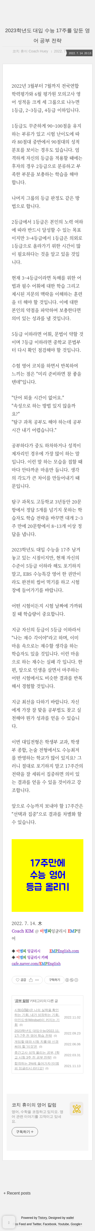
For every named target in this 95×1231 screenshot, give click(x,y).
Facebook (49, 1224)
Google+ (76, 1224)
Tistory (42, 1218)
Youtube (63, 1224)
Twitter (36, 1224)
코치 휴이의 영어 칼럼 (34, 1104)
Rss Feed (19, 1224)
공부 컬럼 (22, 1001)
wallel (70, 1218)
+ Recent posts (17, 1193)
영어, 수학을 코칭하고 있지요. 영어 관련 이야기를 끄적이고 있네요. (37, 1116)
